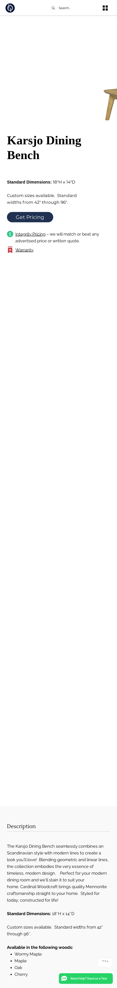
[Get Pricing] (30, 217)
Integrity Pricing (30, 234)
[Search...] (72, 8)
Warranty (24, 249)
